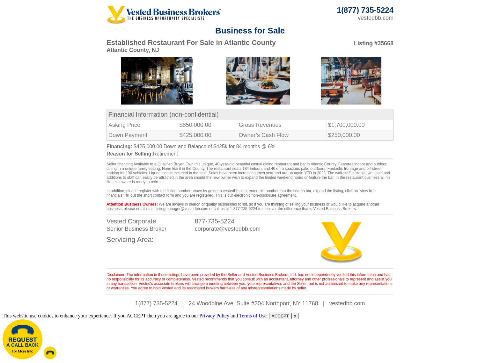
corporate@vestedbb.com (228, 229)
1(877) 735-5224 (156, 303)
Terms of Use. (253, 315)
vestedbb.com (375, 18)
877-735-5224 (215, 221)
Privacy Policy (214, 315)
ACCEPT (280, 316)
